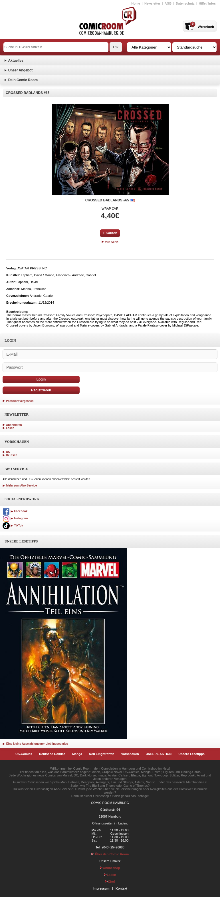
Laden (110, 874)
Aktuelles (15, 61)
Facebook (15, 511)
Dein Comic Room (23, 80)
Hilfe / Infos (207, 3)
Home (135, 3)
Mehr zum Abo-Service (20, 485)
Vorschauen (130, 754)
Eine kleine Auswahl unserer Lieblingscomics (35, 743)
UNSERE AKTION (159, 754)
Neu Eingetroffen (101, 754)
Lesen (10, 428)
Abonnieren (14, 425)
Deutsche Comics (52, 754)
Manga (77, 754)
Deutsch (11, 455)
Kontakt (121, 888)
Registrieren (41, 390)
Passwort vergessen (20, 401)
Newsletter (152, 3)
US (8, 452)
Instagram (15, 518)
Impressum (101, 888)
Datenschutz (185, 3)
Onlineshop (110, 868)
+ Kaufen (110, 233)
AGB (168, 3)
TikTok (13, 525)
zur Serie (110, 242)
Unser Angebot (20, 70)
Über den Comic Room (110, 854)
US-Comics (23, 754)
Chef (110, 881)
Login (41, 379)
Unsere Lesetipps (191, 754)
